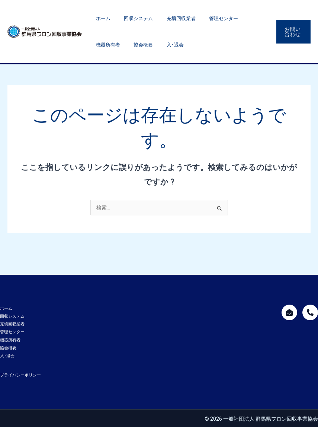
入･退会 (131, 45)
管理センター (209, 18)
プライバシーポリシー (20, 374)
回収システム (132, 18)
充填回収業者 (170, 18)
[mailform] (289, 312)
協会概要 (103, 45)
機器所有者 (245, 18)
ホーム (101, 18)
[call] (310, 312)
